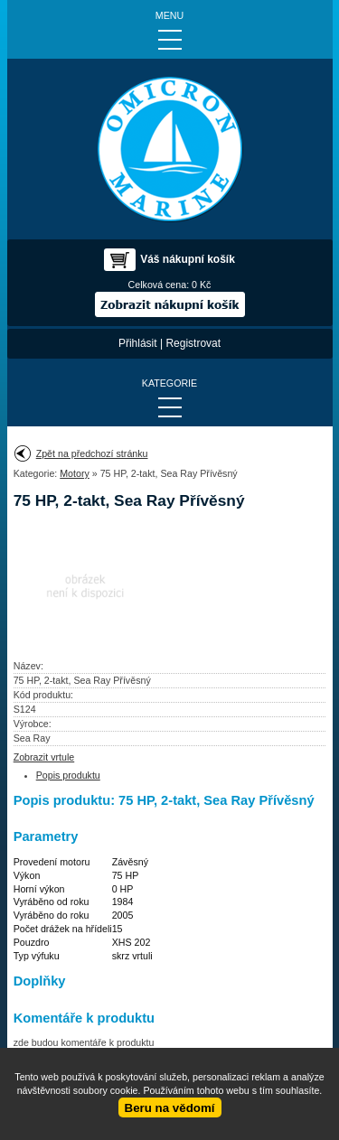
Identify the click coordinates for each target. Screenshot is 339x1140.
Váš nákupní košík (187, 259)
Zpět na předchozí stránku (92, 453)
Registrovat (193, 343)
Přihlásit (137, 343)
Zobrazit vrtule (44, 757)
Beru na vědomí (170, 1108)
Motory (74, 473)
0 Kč (201, 284)
